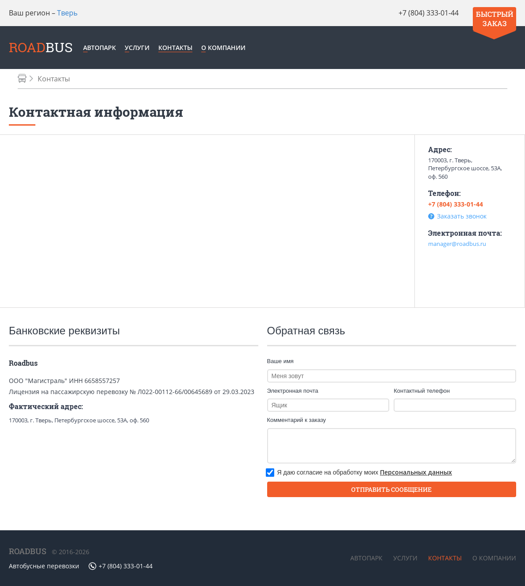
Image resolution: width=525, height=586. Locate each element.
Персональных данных (416, 472)
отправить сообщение (391, 489)
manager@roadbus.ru (457, 244)
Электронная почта (292, 390)
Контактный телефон (422, 390)
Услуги (137, 47)
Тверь (67, 13)
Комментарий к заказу (296, 420)
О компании (223, 47)
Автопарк (99, 47)
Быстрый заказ (494, 18)
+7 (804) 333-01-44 (429, 13)
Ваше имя (280, 361)
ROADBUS (27, 551)
